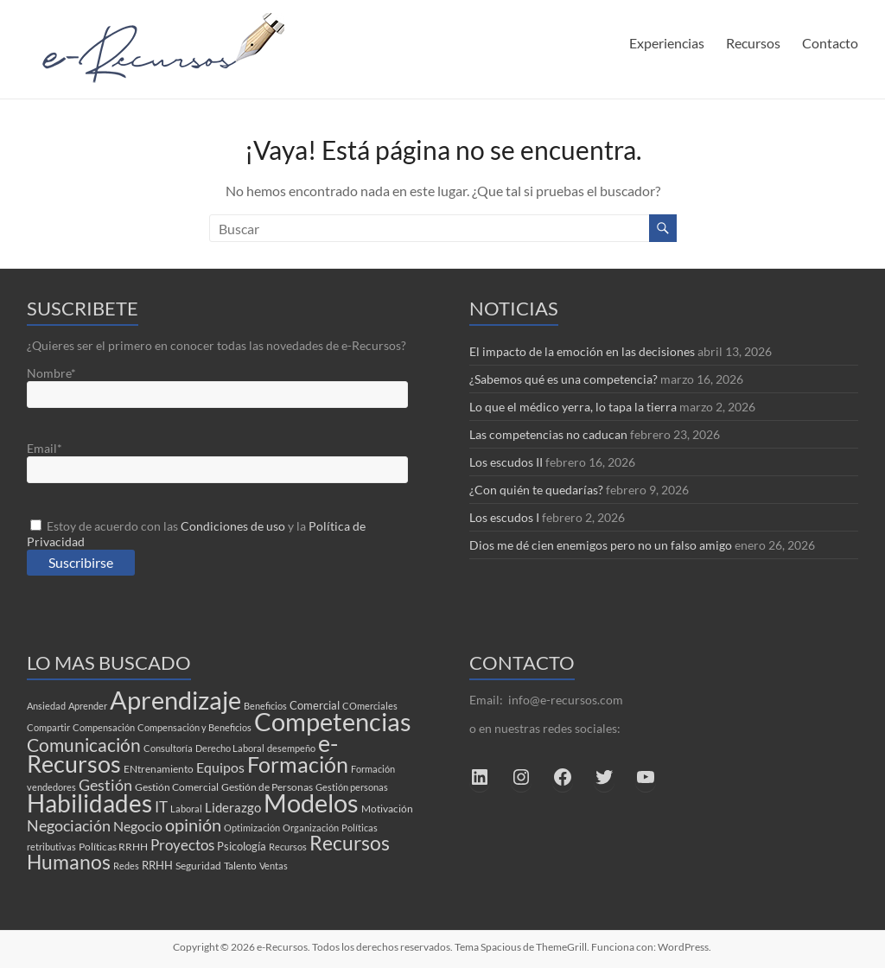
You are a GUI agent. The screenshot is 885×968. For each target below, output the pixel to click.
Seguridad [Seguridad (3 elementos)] (198, 865)
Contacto (830, 43)
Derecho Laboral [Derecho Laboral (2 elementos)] (229, 748)
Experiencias (666, 43)
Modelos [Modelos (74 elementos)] (311, 803)
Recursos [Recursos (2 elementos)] (288, 846)
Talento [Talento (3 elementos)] (240, 865)
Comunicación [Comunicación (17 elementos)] (84, 745)
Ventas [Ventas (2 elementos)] (273, 865)
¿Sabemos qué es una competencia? (563, 379)
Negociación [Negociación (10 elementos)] (69, 825)
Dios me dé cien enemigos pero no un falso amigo (600, 545)
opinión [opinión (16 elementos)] (193, 824)
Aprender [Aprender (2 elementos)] (87, 705)
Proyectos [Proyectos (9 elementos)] (182, 845)
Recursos (753, 43)
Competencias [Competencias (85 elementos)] (332, 721)
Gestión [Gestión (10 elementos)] (105, 784)
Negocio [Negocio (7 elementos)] (137, 826)
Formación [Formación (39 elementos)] (297, 764)
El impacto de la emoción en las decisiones (582, 351)
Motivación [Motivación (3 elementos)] (387, 808)
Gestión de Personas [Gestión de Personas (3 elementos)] (267, 786)
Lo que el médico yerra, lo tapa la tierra (573, 406)
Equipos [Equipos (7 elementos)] (220, 767)
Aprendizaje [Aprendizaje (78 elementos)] (175, 700)
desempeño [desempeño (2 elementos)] (291, 748)
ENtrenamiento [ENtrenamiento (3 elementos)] (159, 768)
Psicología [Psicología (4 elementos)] (241, 846)
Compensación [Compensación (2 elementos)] (104, 727)
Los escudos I (504, 517)
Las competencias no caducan (548, 434)
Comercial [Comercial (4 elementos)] (315, 705)
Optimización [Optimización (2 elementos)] (252, 827)
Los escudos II (506, 462)
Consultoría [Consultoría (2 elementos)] (168, 748)
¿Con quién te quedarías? (536, 489)
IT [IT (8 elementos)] (161, 807)
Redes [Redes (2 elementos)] (126, 865)
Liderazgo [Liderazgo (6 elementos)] (233, 807)
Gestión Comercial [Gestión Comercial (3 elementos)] (177, 786)
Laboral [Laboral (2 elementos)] (186, 808)
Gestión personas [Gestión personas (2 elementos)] (351, 787)
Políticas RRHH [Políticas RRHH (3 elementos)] (113, 846)
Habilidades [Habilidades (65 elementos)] (89, 803)
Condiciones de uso (233, 526)
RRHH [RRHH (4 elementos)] (157, 865)
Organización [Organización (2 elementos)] (311, 827)
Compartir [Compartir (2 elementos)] (48, 727)
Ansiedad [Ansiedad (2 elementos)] (46, 705)
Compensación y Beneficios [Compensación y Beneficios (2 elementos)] (194, 727)
